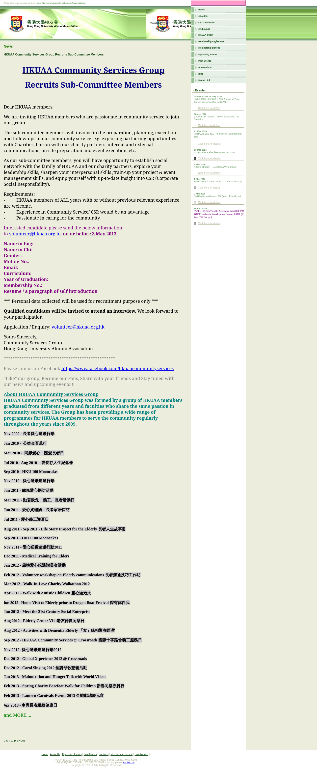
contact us (129, 762)
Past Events (204, 61)
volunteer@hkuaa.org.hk (35, 234)
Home (201, 9)
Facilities (103, 754)
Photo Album (205, 67)
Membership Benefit (209, 48)
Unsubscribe (141, 754)
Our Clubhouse (206, 22)
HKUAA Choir (205, 35)
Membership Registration (211, 41)
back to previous (14, 740)
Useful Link (204, 80)
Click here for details (209, 108)
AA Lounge (204, 29)
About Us (203, 16)
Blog (200, 74)
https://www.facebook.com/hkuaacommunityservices (117, 368)
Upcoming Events (207, 54)
